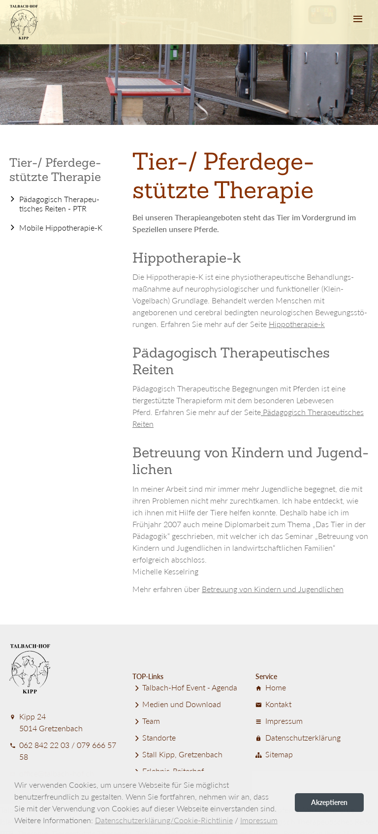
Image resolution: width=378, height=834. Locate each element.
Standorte (154, 737)
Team (146, 720)
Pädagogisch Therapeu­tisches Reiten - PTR (59, 203)
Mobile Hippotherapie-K (60, 227)
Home (270, 687)
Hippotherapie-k (297, 323)
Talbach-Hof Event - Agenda (184, 687)
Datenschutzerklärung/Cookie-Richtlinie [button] (164, 820)
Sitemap (274, 754)
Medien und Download (176, 704)
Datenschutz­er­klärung (298, 737)
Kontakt (273, 704)
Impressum (279, 720)
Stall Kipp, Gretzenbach (177, 754)
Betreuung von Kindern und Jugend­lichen (273, 589)
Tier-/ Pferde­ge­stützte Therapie (55, 169)
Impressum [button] (259, 820)
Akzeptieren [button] (329, 802)
